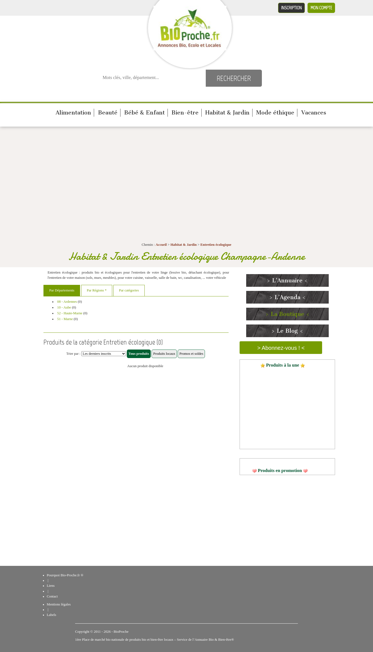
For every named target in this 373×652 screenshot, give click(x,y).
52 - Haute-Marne (70, 313)
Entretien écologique (216, 245)
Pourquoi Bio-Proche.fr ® (65, 575)
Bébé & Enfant (144, 112)
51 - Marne (65, 319)
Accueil (161, 245)
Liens (50, 586)
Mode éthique (275, 112)
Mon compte (321, 7)
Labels (51, 615)
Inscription (291, 7)
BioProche (121, 632)
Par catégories (129, 290)
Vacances (313, 112)
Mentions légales (59, 604)
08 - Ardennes (67, 302)
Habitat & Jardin (227, 112)
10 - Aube (64, 307)
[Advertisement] (186, 170)
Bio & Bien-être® (221, 640)
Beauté (107, 112)
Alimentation (73, 112)
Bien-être (185, 112)
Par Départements (61, 290)
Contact (52, 596)
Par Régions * (97, 290)
